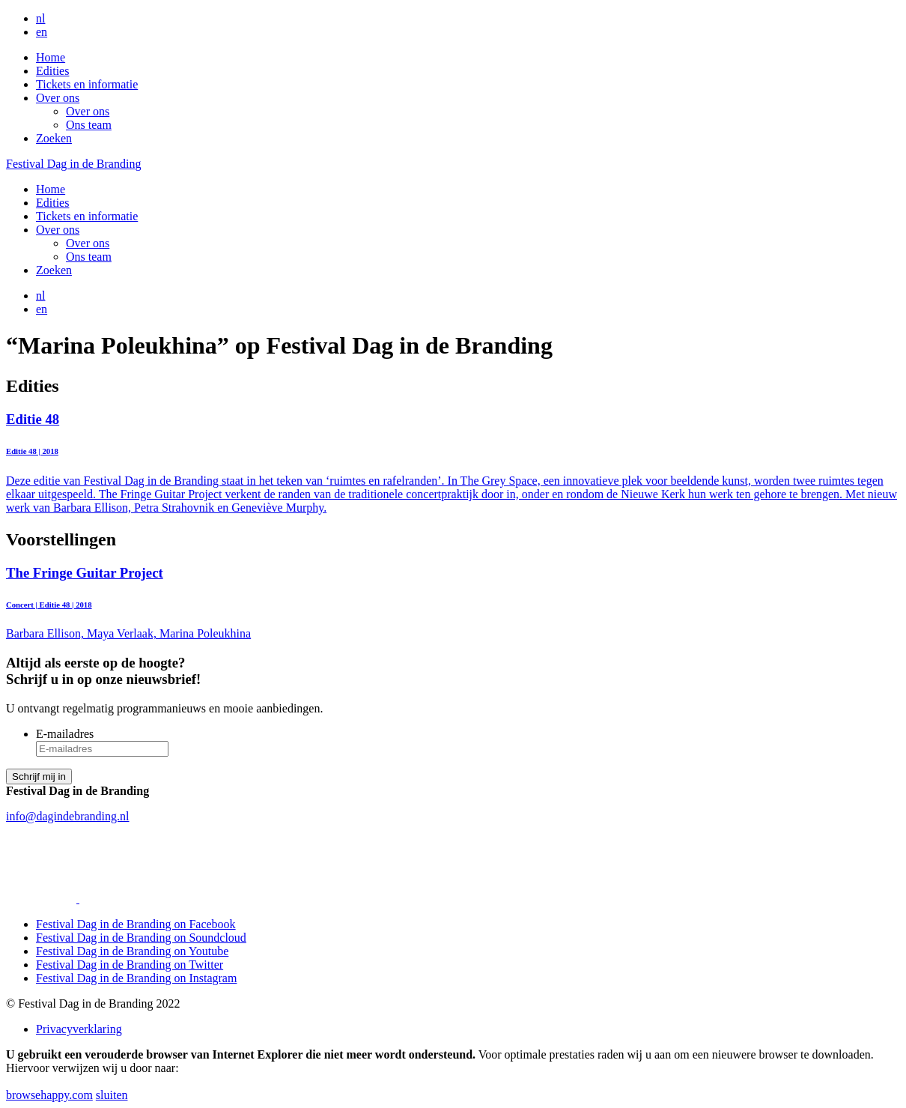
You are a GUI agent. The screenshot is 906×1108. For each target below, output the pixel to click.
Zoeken (54, 138)
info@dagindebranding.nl (67, 816)
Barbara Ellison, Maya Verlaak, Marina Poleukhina (453, 603)
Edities (52, 70)
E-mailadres (65, 733)
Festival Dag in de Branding (73, 163)
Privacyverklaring (79, 1029)
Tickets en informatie (87, 84)
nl (40, 18)
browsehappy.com (49, 1095)
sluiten (112, 1095)
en (41, 31)
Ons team (89, 124)
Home (50, 57)
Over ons (57, 97)
